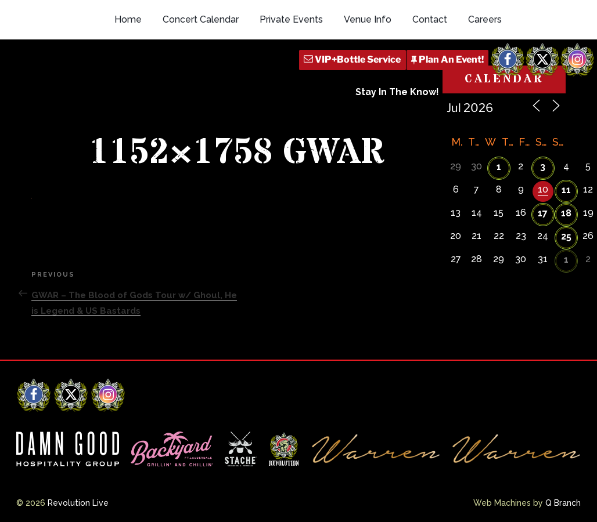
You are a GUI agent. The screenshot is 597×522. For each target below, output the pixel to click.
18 (566, 213)
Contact (429, 19)
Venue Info (367, 19)
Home (128, 19)
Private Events (291, 19)
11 (566, 189)
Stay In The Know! (397, 91)
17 (543, 213)
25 (566, 236)
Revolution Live (78, 502)
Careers (485, 19)
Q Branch (563, 502)
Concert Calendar (201, 19)
